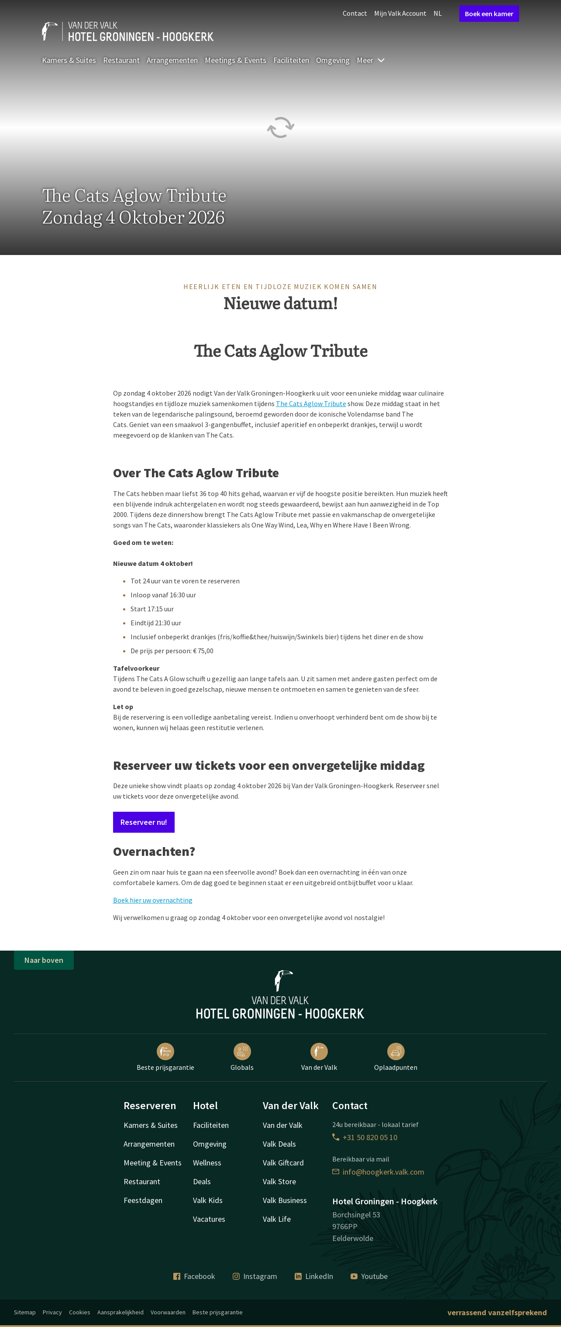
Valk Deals (279, 1144)
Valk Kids (208, 1200)
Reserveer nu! (143, 822)
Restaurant (121, 60)
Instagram (255, 1276)
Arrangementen (172, 60)
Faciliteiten (291, 60)
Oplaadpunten (395, 1057)
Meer (371, 60)
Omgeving (333, 60)
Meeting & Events (153, 1163)
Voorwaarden (168, 1312)
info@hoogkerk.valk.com (378, 1172)
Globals (242, 1057)
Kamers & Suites (69, 60)
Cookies (79, 1312)
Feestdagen (143, 1200)
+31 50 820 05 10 (364, 1137)
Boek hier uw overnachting (153, 900)
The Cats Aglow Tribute (311, 403)
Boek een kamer (489, 13)
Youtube (369, 1276)
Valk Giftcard (283, 1163)
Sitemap (25, 1312)
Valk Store (279, 1181)
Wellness (207, 1163)
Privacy (52, 1312)
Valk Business (285, 1200)
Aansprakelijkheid (120, 1312)
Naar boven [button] (43, 960)
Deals (202, 1181)
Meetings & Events (235, 60)
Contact (355, 13)
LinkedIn (314, 1276)
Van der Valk (319, 1057)
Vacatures (209, 1219)
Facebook (194, 1276)
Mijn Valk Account (400, 13)
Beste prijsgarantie (165, 1057)
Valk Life (277, 1219)
